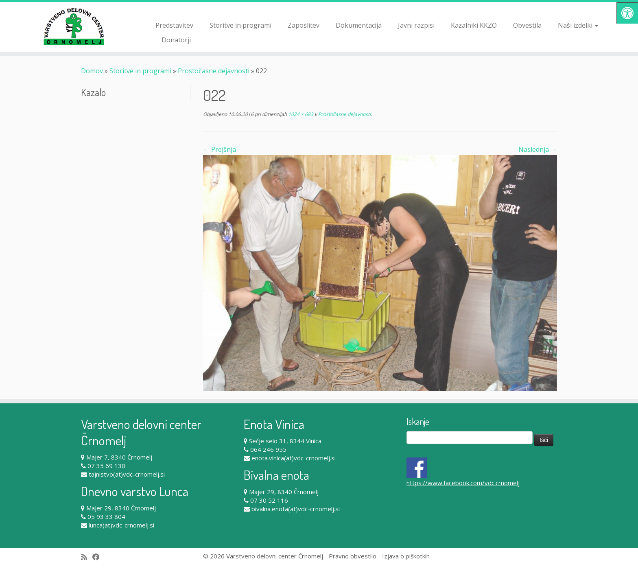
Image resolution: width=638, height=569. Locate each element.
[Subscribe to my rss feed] (86, 557)
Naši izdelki (578, 25)
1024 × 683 (300, 114)
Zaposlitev (303, 25)
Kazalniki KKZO (474, 25)
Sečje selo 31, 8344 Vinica (285, 441)
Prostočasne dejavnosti (213, 70)
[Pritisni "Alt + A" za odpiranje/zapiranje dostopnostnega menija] (627, 13)
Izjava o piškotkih (406, 556)
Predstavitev (174, 25)
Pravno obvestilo (352, 556)
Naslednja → (537, 149)
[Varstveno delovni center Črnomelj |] (73, 26)
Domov (92, 70)
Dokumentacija (359, 25)
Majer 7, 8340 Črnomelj (119, 457)
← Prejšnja (219, 149)
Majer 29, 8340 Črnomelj (121, 508)
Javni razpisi (416, 25)
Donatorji (176, 39)
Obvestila (527, 25)
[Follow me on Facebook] (98, 557)
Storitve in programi (240, 25)
